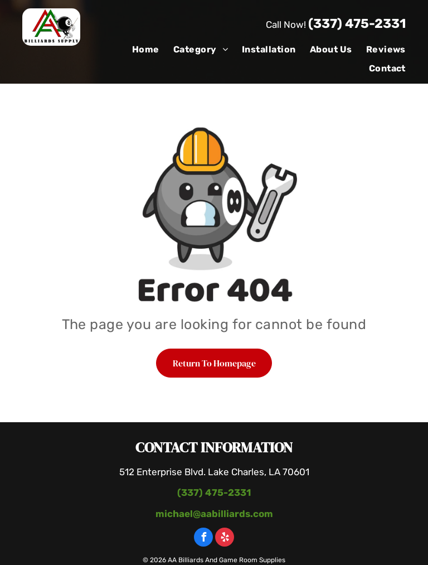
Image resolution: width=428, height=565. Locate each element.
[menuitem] (138, 49)
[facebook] (203, 538)
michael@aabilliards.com (214, 513)
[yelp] (224, 538)
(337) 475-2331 (357, 23)
